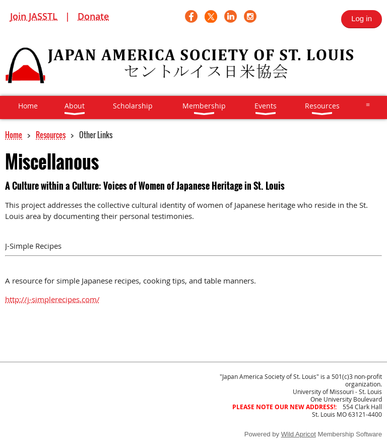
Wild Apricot (298, 434)
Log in (361, 18)
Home (13, 134)
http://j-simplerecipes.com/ (52, 299)
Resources (51, 134)
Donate (93, 16)
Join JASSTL (33, 16)
